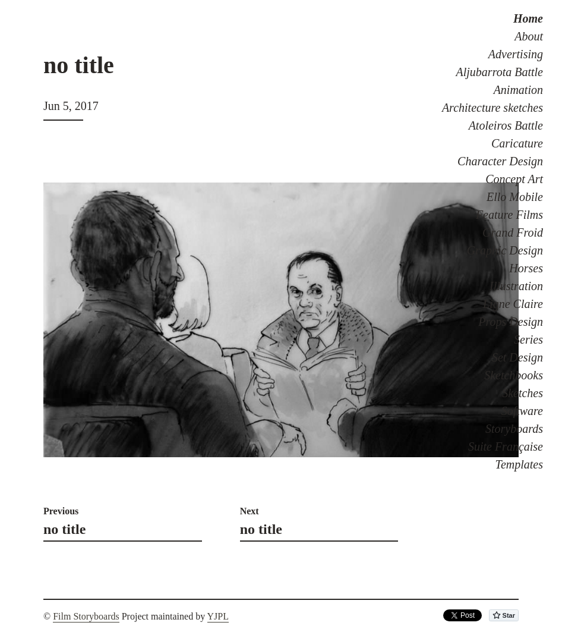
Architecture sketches (492, 107)
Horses (526, 268)
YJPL (218, 616)
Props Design (510, 321)
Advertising (515, 54)
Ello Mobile (515, 196)
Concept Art (514, 179)
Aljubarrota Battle (499, 71)
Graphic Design (505, 250)
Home (528, 18)
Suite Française (505, 446)
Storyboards (514, 428)
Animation (518, 89)
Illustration (516, 286)
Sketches (522, 393)
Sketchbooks (513, 375)
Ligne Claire (513, 303)
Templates (519, 464)
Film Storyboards (86, 616)
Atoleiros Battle (506, 125)
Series (528, 339)
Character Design (500, 161)
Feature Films (509, 214)
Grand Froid (512, 232)
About (528, 36)
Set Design (517, 357)
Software (522, 410)
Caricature (517, 143)
